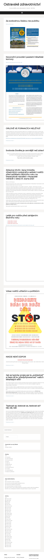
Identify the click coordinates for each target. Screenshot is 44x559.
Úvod (7, 468)
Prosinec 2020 (9, 513)
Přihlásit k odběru (8, 447)
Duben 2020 (8, 524)
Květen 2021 (8, 508)
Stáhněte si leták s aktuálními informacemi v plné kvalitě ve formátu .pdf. (20, 225)
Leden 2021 (8, 511)
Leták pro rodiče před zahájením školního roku (22, 216)
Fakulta (7, 457)
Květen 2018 (8, 545)
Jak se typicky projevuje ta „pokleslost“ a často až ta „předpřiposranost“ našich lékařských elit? (25, 377)
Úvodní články (9, 470)
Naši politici (8, 464)
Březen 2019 (8, 532)
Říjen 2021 (8, 501)
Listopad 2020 (9, 514)
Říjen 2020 (8, 516)
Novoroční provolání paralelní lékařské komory (24, 58)
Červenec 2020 (9, 520)
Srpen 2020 (8, 519)
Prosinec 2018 (9, 536)
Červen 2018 (8, 543)
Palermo (8, 465)
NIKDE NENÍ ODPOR (16, 357)
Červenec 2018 (9, 542)
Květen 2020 (8, 523)
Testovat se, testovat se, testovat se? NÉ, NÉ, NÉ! (23, 407)
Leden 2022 (8, 500)
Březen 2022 (8, 498)
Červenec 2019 (9, 529)
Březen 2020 (8, 526)
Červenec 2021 (9, 506)
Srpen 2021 (8, 504)
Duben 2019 (8, 530)
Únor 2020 (8, 527)
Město (7, 462)
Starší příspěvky (8, 429)
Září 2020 (8, 517)
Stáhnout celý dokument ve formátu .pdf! (14, 62)
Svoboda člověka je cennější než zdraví (25, 150)
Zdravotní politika (9, 471)
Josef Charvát (9, 458)
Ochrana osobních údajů (34, 558)
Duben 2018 (8, 546)
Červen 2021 (8, 507)
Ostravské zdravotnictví (22, 4)
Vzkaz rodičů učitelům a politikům (23, 291)
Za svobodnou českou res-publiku (22, 21)
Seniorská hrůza (9, 467)
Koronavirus (8, 460)
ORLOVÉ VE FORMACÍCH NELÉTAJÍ (23, 128)
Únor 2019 (8, 533)
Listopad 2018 (9, 537)
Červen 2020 (8, 522)
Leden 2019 (8, 535)
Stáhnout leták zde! (9, 24)
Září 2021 (8, 503)
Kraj (7, 461)
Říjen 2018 (8, 539)
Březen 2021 (8, 510)
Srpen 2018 (8, 540)
